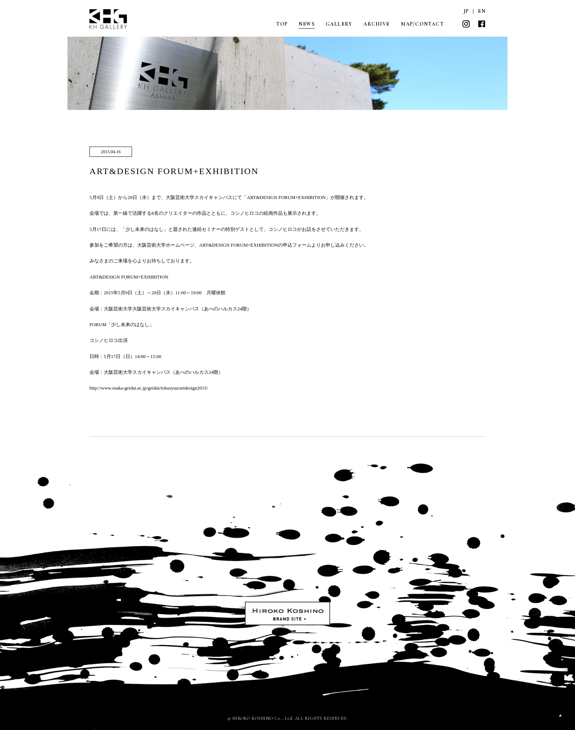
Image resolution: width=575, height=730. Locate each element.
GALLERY (339, 24)
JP (466, 11)
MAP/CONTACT (422, 24)
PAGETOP (560, 715)
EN (482, 11)
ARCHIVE (376, 24)
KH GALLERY (108, 19)
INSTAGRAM (466, 23)
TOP (282, 24)
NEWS (307, 24)
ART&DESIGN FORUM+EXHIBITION (174, 171)
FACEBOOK (481, 23)
